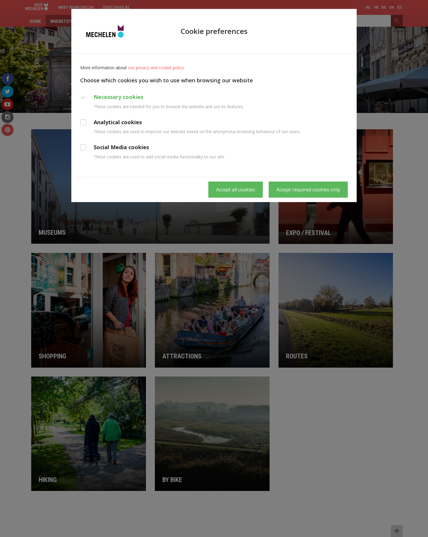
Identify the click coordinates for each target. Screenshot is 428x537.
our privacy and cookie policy (156, 67)
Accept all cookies (235, 189)
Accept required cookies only (308, 189)
